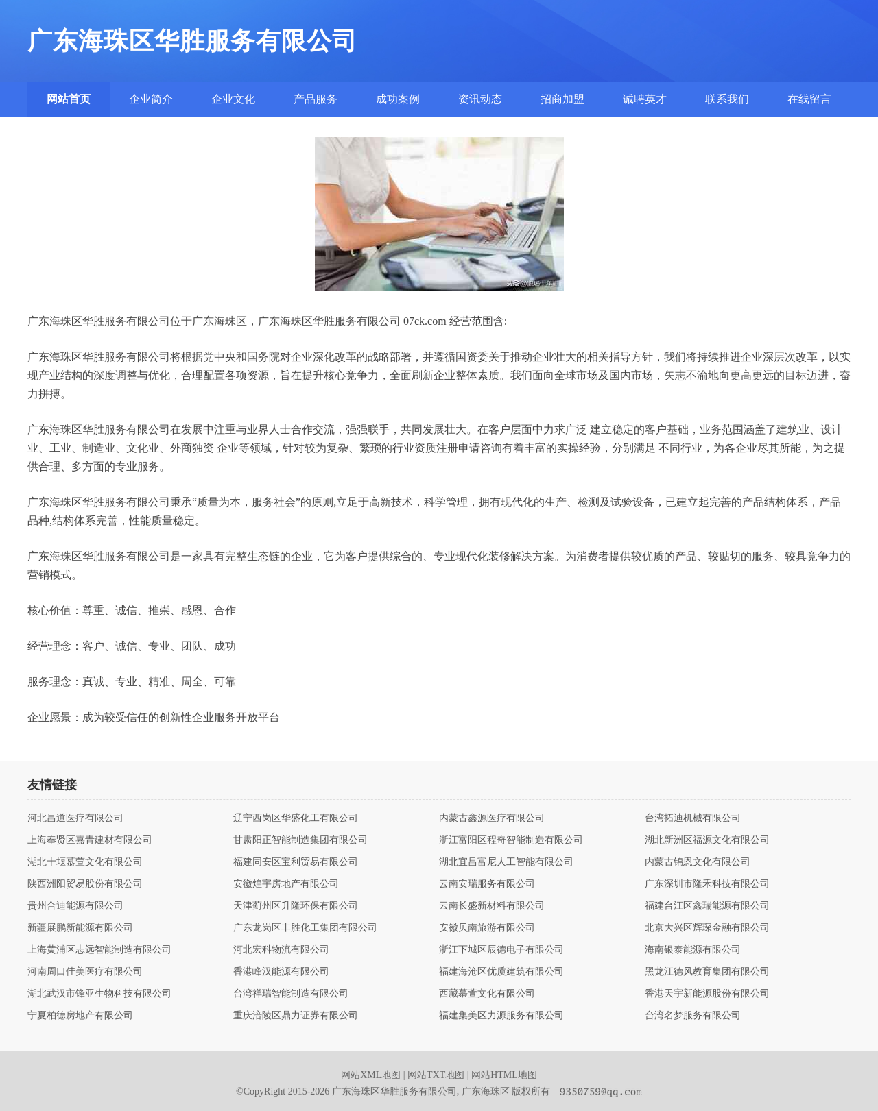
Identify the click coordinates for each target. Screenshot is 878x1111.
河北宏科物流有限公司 (281, 950)
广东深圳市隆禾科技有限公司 (707, 884)
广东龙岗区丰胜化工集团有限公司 (305, 928)
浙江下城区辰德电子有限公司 (501, 950)
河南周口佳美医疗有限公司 (85, 972)
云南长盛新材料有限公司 (492, 906)
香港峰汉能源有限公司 (281, 972)
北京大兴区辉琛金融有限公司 (707, 928)
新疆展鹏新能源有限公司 (80, 928)
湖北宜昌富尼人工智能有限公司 (506, 862)
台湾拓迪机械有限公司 (693, 818)
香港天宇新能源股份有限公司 (707, 994)
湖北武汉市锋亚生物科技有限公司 (99, 994)
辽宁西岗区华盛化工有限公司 (295, 818)
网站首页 (69, 99)
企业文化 (233, 99)
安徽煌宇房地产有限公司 (286, 884)
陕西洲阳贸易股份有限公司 (85, 884)
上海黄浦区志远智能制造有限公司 (99, 950)
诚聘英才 (645, 99)
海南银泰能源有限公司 (693, 950)
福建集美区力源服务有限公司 (501, 1016)
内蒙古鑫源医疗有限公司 (492, 818)
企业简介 (151, 99)
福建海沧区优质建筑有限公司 (501, 972)
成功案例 (398, 99)
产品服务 (315, 99)
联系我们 (727, 99)
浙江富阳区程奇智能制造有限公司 (511, 840)
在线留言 (809, 99)
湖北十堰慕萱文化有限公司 (85, 862)
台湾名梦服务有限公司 (693, 1016)
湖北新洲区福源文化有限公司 (707, 840)
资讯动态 (480, 99)
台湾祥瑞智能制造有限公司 (290, 994)
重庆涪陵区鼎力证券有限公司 (295, 1016)
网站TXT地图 (435, 1075)
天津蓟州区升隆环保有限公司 (295, 906)
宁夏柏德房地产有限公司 (80, 1016)
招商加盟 (562, 99)
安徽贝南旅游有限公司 (487, 928)
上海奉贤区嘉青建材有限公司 (89, 840)
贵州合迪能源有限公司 (75, 906)
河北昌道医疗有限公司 (75, 818)
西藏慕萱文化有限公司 (487, 994)
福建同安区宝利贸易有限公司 (295, 862)
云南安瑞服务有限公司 (487, 884)
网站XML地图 (371, 1075)
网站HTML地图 (504, 1075)
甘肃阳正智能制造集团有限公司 (300, 840)
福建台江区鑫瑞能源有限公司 (707, 906)
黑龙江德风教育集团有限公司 (707, 972)
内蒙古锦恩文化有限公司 (697, 862)
